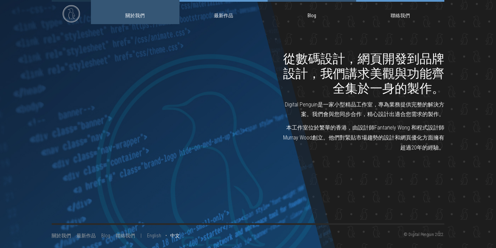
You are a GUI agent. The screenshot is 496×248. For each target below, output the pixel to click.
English (154, 235)
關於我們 (135, 15)
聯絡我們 (400, 15)
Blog (312, 15)
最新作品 (223, 15)
